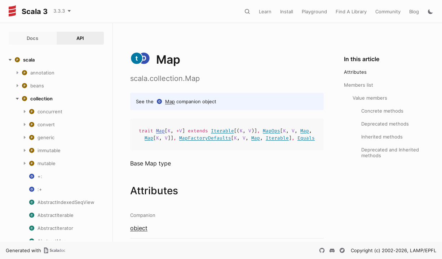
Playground (314, 11)
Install (286, 11)
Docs (32, 38)
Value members (370, 98)
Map (170, 101)
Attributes (355, 72)
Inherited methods (382, 137)
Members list (358, 85)
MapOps (271, 131)
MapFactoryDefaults (205, 138)
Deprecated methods (385, 124)
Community (388, 11)
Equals (306, 138)
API (80, 38)
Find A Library (351, 11)
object (138, 228)
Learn (265, 11)
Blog (414, 11)
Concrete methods (382, 111)
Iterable (222, 131)
